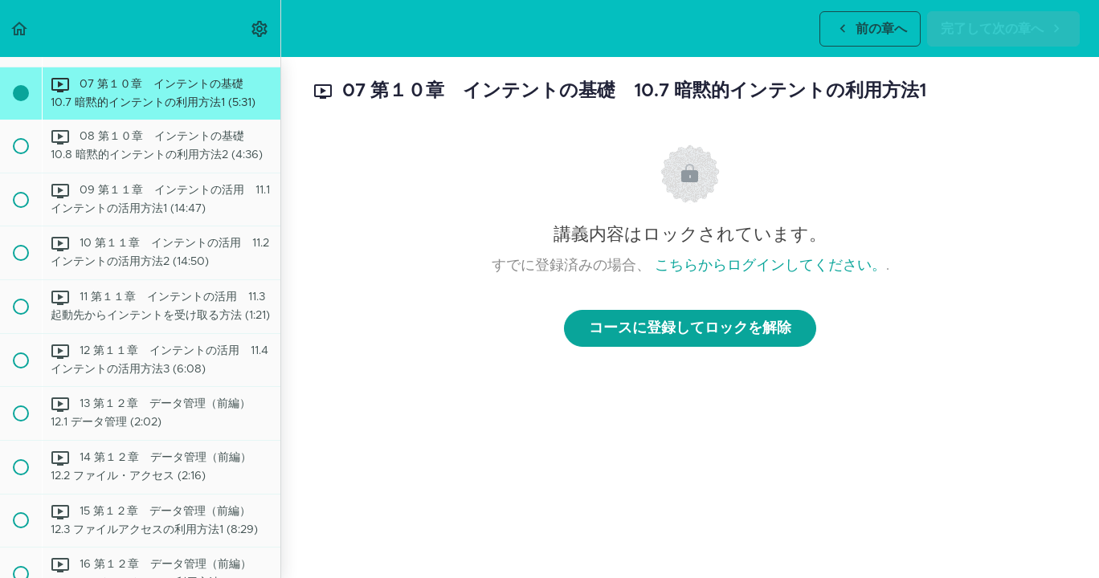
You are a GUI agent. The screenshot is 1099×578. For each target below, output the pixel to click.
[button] (20, 28)
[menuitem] (260, 28)
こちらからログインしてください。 (770, 265)
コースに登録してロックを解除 (690, 328)
